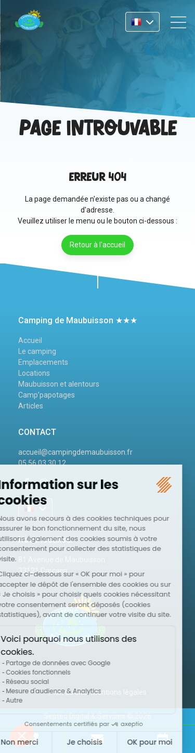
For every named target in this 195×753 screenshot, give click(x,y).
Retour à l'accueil (97, 245)
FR (142, 22)
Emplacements (43, 362)
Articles (30, 406)
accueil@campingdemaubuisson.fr (75, 452)
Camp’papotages (46, 395)
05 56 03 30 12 (42, 463)
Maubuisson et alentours (58, 384)
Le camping (37, 351)
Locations (34, 373)
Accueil (30, 340)
